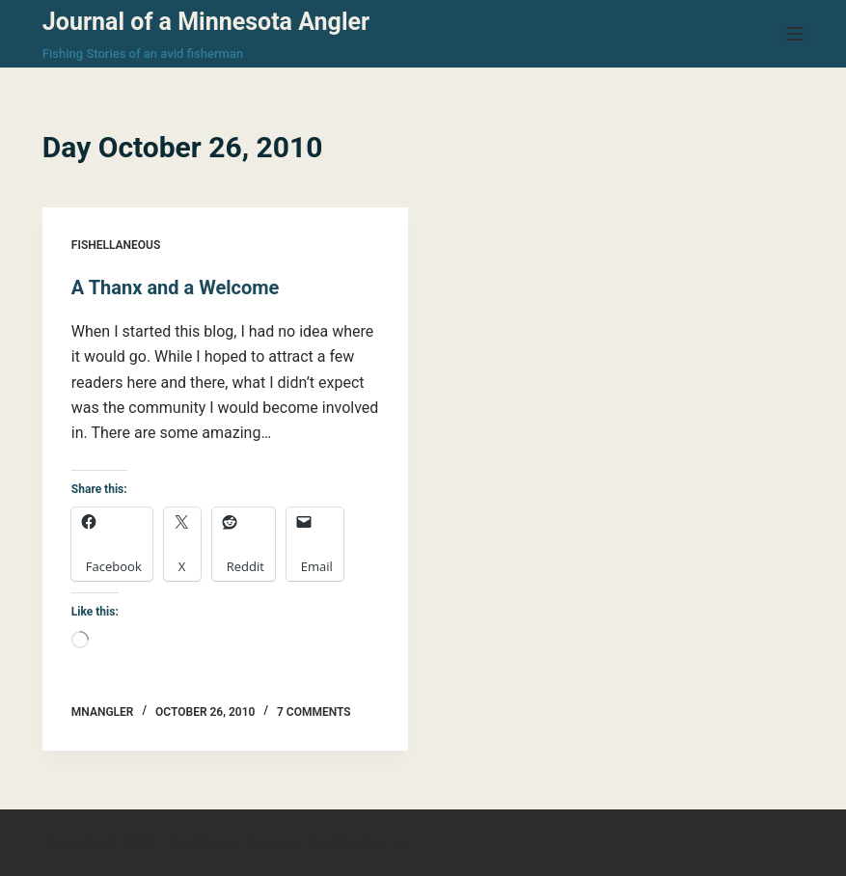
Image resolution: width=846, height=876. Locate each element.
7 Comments (314, 712)
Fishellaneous (115, 245)
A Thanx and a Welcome (175, 287)
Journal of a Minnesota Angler (205, 22)
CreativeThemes (359, 842)
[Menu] (795, 33)
